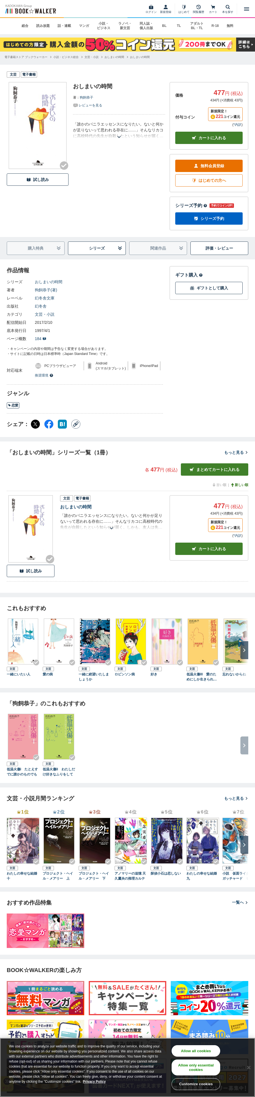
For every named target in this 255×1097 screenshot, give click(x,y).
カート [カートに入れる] (209, 549)
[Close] (249, 1067)
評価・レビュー (219, 248)
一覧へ (240, 902)
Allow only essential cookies (196, 1067)
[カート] (213, 9)
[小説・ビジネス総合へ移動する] (66, 57)
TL (179, 26)
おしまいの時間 (48, 282)
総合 (25, 26)
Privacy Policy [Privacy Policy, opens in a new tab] (94, 1082)
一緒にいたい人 (18, 674)
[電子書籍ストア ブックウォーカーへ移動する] (25, 57)
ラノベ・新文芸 (125, 26)
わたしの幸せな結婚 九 (202, 875)
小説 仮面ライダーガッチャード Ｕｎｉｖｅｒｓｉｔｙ (237, 876)
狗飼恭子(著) (46, 290)
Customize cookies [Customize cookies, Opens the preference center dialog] (196, 1084)
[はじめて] (184, 9)
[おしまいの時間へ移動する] (114, 57)
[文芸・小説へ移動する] (92, 57)
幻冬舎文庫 (44, 298)
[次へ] (244, 650)
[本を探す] (227, 9)
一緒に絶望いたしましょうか (94, 676)
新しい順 (239, 485)
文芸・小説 (44, 314)
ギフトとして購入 (209, 288)
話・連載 (64, 26)
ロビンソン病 (125, 674)
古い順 (219, 485)
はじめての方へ (209, 180)
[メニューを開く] (246, 9)
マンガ (84, 26)
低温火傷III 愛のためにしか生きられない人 (201, 677)
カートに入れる (209, 138)
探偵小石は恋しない (166, 873)
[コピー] (76, 424)
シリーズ (105, 248)
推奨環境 (44, 375)
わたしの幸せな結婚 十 (23, 875)
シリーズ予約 (191, 205)
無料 (230, 26)
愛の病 (48, 674)
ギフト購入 (189, 275)
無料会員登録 (209, 166)
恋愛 (13, 405)
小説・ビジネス (103, 26)
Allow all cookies (196, 1051)
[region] (127, 1067)
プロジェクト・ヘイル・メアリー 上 (58, 875)
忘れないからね (234, 674)
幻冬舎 (41, 306)
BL (164, 26)
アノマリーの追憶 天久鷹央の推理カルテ (130, 875)
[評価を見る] (87, 105)
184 (40, 338)
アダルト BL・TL (197, 26)
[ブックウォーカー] (30, 9)
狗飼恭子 (86, 97)
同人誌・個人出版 (146, 26)
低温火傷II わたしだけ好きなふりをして (59, 771)
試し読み (37, 179)
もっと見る (236, 452)
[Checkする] (64, 165)
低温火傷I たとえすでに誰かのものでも (22, 771)
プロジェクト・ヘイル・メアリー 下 (94, 875)
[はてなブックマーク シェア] (62, 424)
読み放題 (43, 26)
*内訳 (237, 125)
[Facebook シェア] (49, 424)
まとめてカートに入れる (215, 469)
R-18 (215, 26)
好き (154, 674)
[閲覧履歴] (198, 9)
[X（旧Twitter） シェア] (35, 424)
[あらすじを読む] (119, 130)
